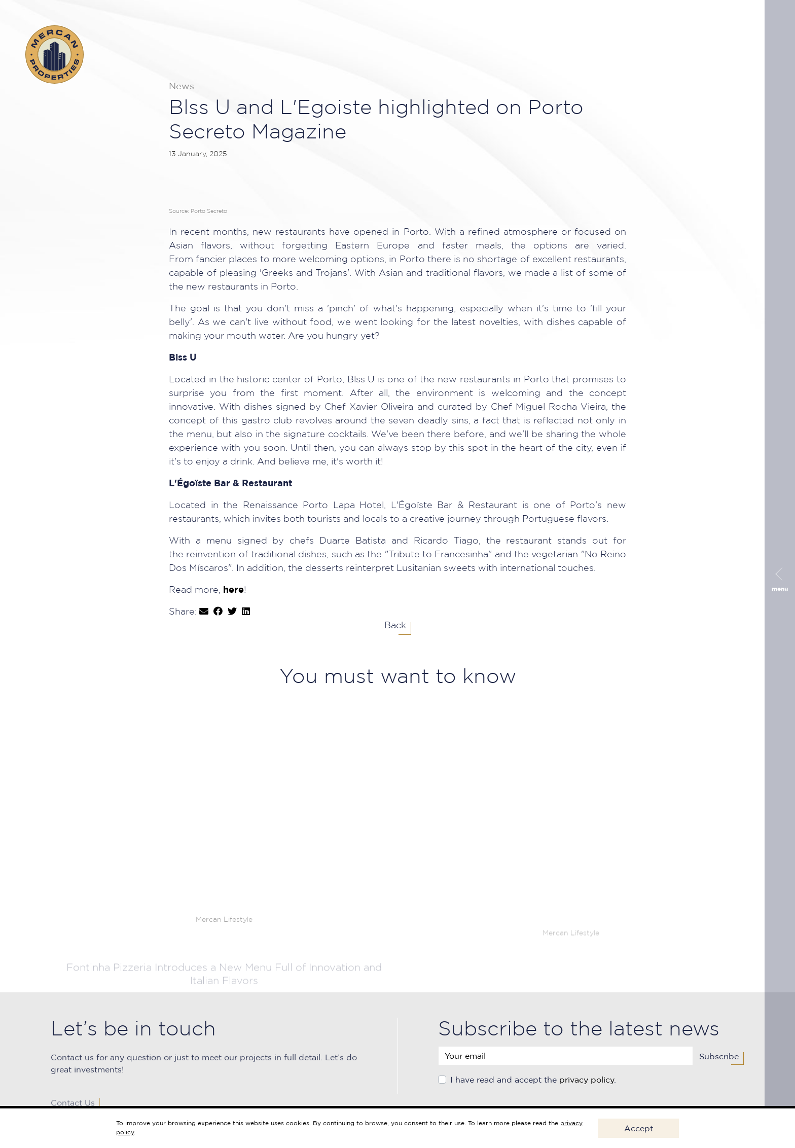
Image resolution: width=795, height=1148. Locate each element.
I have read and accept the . (533, 1086)
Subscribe (719, 1062)
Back (395, 626)
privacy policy (586, 1086)
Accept (638, 1128)
